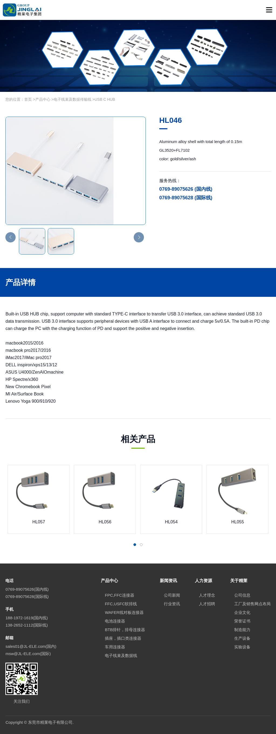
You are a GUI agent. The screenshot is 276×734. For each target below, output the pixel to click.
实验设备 (242, 647)
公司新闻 (172, 595)
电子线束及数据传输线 (72, 99)
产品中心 (42, 99)
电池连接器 (115, 621)
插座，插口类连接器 (123, 638)
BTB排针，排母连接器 (125, 629)
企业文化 (242, 612)
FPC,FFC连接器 (119, 595)
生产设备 (242, 638)
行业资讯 (172, 603)
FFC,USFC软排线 (121, 603)
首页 (28, 99)
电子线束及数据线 (121, 655)
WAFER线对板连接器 (124, 612)
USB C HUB (105, 99)
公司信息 (242, 595)
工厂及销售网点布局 (252, 603)
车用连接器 (115, 647)
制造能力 (242, 629)
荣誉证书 (242, 621)
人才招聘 (207, 603)
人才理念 (207, 595)
